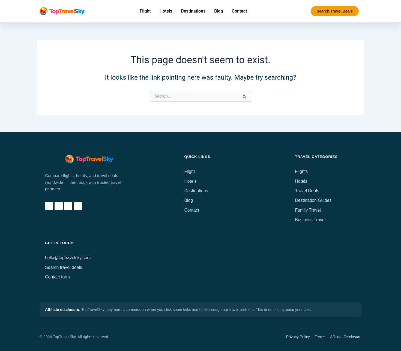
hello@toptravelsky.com (68, 257)
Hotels (190, 181)
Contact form (57, 277)
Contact (191, 210)
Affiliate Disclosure (345, 337)
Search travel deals (63, 267)
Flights (301, 171)
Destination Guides (313, 200)
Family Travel (308, 210)
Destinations (196, 190)
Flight (189, 171)
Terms (320, 337)
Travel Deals (307, 190)
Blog (188, 200)
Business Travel (310, 219)
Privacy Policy (298, 337)
